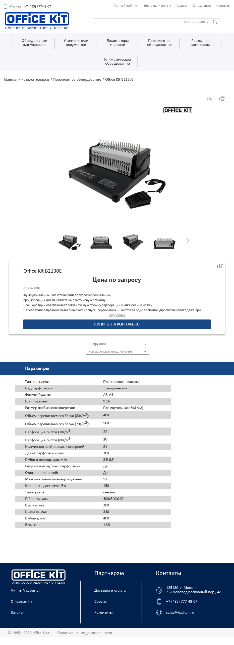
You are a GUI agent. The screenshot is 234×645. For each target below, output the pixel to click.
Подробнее (117, 315)
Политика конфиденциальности (84, 633)
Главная (10, 80)
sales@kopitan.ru (180, 613)
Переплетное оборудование (77, 80)
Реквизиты (103, 613)
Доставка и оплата (157, 6)
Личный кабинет (125, 6)
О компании (202, 6)
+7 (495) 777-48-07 (37, 7)
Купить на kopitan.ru (117, 324)
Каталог (17, 613)
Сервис (182, 6)
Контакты (223, 6)
